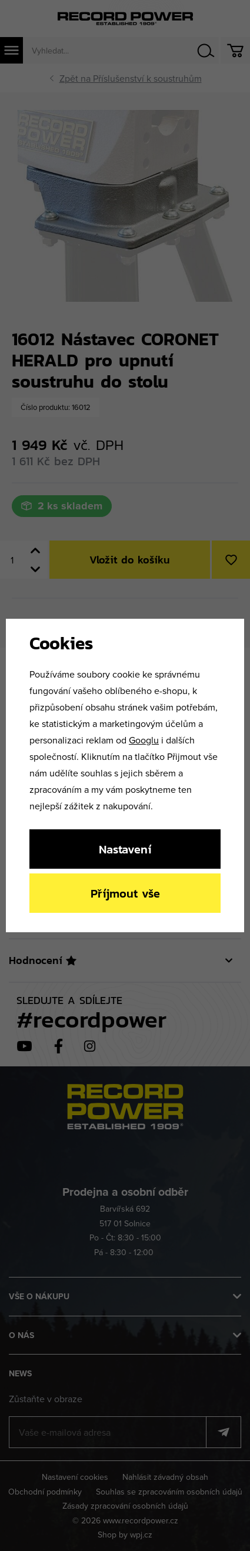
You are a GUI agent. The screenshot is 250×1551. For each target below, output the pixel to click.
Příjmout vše (125, 893)
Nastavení (125, 849)
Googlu (144, 739)
